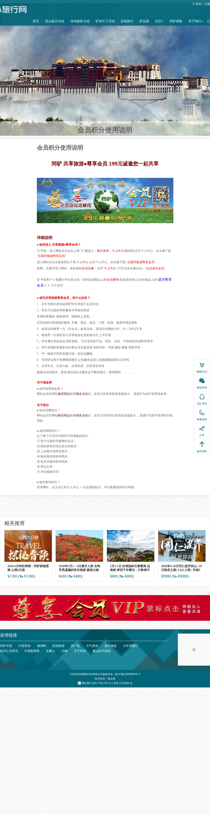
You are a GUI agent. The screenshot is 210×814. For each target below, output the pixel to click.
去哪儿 (50, 651)
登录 (197, 4)
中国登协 (24, 645)
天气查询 (92, 645)
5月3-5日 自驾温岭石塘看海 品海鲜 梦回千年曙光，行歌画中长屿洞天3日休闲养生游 (130, 568)
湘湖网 (41, 645)
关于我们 (195, 21)
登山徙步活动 (54, 21)
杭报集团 (58, 645)
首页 (36, 21)
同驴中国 (6, 645)
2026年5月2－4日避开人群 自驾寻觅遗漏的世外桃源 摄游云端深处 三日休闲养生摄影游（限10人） (79, 568)
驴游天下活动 (105, 21)
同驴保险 (176, 21)
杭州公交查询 (9, 651)
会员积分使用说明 (105, 130)
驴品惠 (144, 21)
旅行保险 (111, 645)
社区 (159, 21)
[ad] (105, 608)
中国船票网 (31, 651)
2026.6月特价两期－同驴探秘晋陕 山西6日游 (28, 568)
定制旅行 (127, 21)
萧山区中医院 (102, 651)
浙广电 (75, 645)
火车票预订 (130, 645)
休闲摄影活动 (80, 21)
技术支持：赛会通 (105, 678)
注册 (207, 4)
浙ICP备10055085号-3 (127, 674)
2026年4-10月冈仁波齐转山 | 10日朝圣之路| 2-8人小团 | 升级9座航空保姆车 (181, 568)
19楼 (64, 651)
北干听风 (80, 651)
